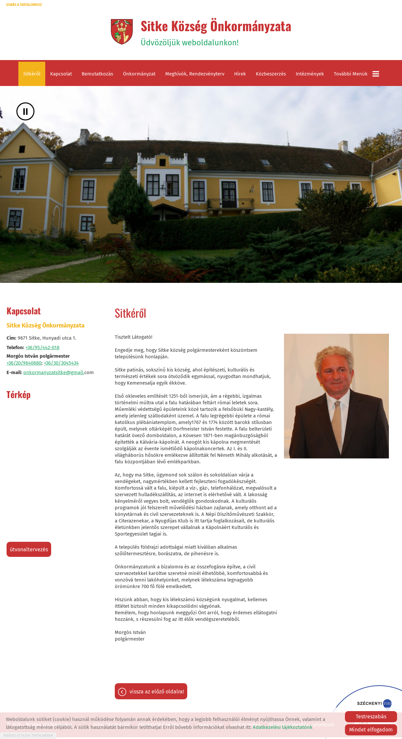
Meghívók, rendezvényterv (194, 75)
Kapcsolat (61, 75)
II (25, 113)
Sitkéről (31, 75)
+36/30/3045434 (61, 365)
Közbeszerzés (271, 75)
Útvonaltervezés (29, 551)
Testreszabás (371, 716)
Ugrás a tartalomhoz (24, 5)
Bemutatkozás (97, 75)
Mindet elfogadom (371, 730)
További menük (356, 75)
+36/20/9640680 (24, 365)
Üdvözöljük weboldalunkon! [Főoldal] (216, 32)
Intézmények (310, 75)
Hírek (240, 75)
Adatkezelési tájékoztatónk (282, 727)
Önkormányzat (139, 75)
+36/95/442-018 (42, 349)
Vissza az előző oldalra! (157, 694)
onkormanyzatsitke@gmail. (53, 374)
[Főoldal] (119, 32)
